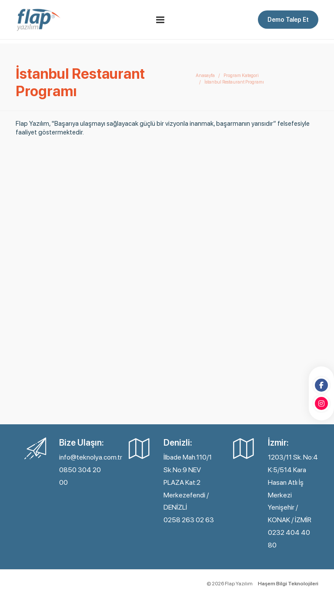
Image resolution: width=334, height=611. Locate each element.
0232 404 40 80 (289, 538)
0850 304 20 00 (80, 476)
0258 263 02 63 (189, 520)
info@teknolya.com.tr (90, 457)
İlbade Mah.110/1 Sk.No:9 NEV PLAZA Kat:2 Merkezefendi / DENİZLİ (188, 482)
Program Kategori (241, 75)
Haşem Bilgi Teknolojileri (288, 584)
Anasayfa (205, 75)
